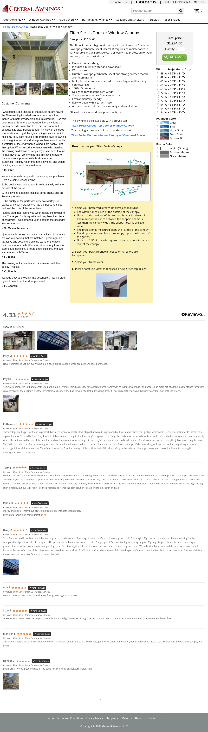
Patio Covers (69, 19)
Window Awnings (42, 19)
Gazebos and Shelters (130, 19)
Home (6, 26)
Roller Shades (171, 19)
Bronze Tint (177, 138)
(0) (201, 10)
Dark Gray (176, 134)
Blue (173, 126)
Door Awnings (14, 19)
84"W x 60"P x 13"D (172, 112)
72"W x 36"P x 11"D (172, 93)
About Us (140, 718)
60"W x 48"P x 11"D (172, 85)
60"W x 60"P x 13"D (172, 89)
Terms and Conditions (70, 718)
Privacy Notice (94, 718)
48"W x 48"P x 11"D (172, 77)
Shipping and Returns (119, 718)
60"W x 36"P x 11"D (172, 81)
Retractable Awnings (98, 19)
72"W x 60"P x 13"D (172, 101)
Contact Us (120, 2)
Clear (173, 122)
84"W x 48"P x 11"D (172, 108)
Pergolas (153, 19)
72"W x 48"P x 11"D (172, 97)
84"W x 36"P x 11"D (172, 104)
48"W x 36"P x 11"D (172, 73)
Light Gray (176, 130)
